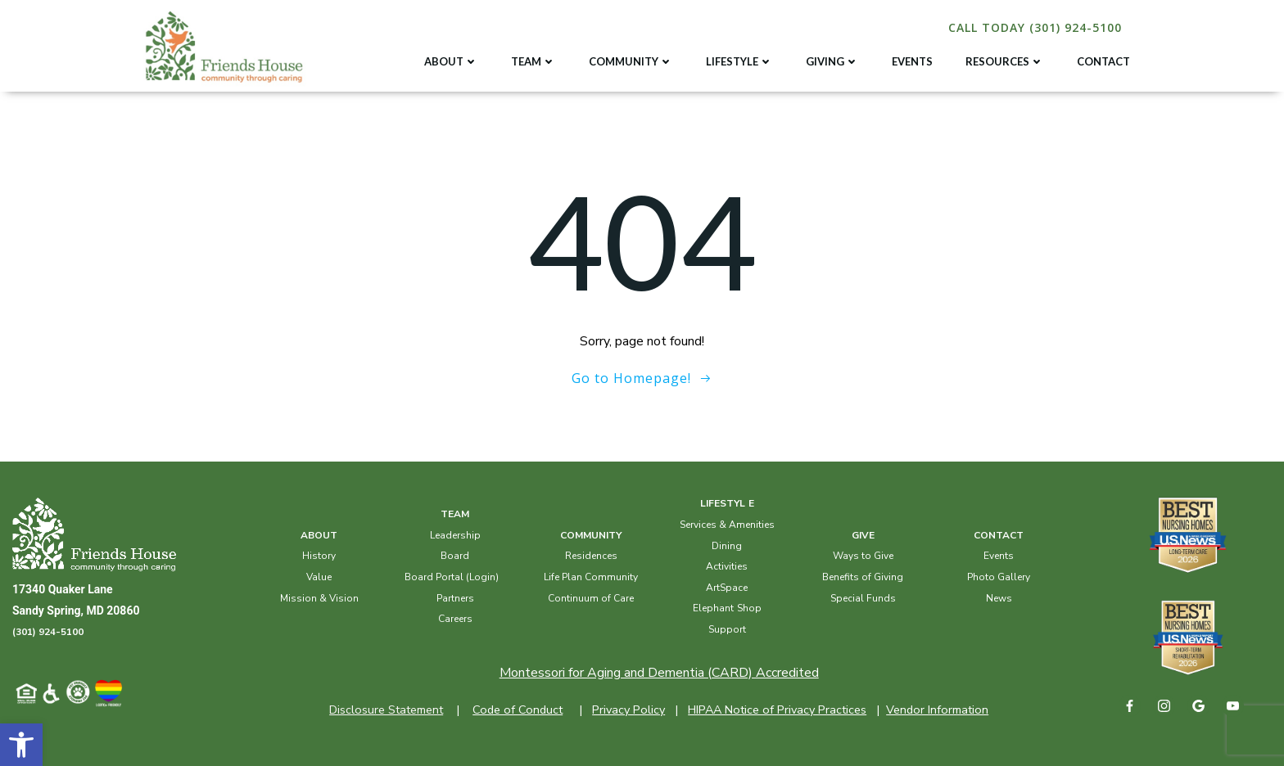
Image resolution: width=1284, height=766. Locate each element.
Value (319, 577)
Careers (455, 618)
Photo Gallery (998, 577)
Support (727, 629)
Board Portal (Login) (452, 577)
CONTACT (1103, 61)
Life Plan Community (591, 577)
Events (998, 555)
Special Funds (863, 598)
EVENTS (912, 61)
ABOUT (451, 61)
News (999, 598)
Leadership (455, 535)
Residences (591, 555)
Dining (727, 545)
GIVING (832, 61)
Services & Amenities (727, 524)
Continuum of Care (591, 598)
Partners (455, 598)
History (319, 555)
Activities (727, 566)
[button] (21, 744)
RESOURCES (1004, 61)
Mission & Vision (319, 598)
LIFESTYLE (739, 61)
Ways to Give (863, 555)
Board (455, 555)
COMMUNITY (631, 61)
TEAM (533, 61)
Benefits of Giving (862, 577)
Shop (749, 608)
